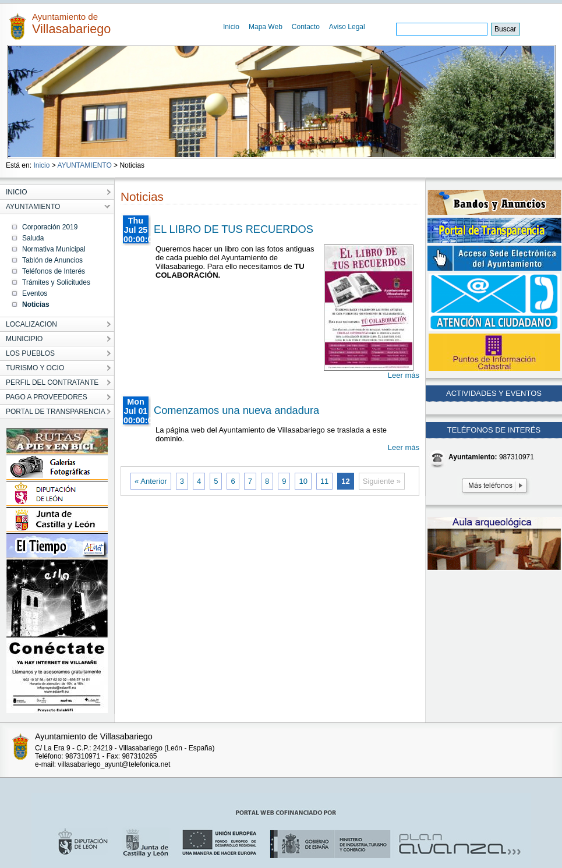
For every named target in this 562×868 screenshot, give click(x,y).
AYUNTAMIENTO (84, 165)
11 (324, 481)
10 (303, 481)
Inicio (231, 27)
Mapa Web (265, 27)
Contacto (306, 27)
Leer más (403, 375)
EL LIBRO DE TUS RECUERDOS (233, 229)
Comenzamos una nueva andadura (236, 410)
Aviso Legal (347, 27)
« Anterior (151, 481)
